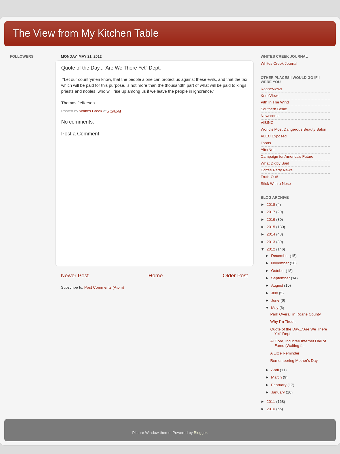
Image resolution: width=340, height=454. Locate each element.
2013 (271, 242)
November (280, 263)
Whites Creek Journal (279, 63)
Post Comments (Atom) (104, 287)
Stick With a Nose (276, 183)
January (278, 392)
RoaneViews (271, 89)
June (275, 300)
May (275, 308)
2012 (271, 249)
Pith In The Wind (275, 102)
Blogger (200, 433)
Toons (266, 143)
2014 (271, 234)
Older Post (235, 275)
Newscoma (270, 116)
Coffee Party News (276, 170)
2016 (271, 219)
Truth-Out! (269, 177)
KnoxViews (270, 96)
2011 (271, 401)
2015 (271, 227)
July (275, 293)
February (279, 385)
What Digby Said (275, 163)
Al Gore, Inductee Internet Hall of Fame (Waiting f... (298, 343)
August (277, 285)
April (275, 370)
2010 (271, 409)
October (278, 271)
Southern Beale (274, 109)
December (280, 256)
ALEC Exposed (274, 136)
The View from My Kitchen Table (86, 33)
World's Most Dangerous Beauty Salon (293, 129)
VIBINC (267, 122)
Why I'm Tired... (283, 321)
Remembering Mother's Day (294, 360)
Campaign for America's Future (287, 156)
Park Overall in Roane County (295, 314)
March (277, 377)
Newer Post (75, 275)
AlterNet (268, 150)
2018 (271, 204)
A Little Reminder (284, 353)
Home (155, 275)
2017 (271, 212)
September (281, 278)
